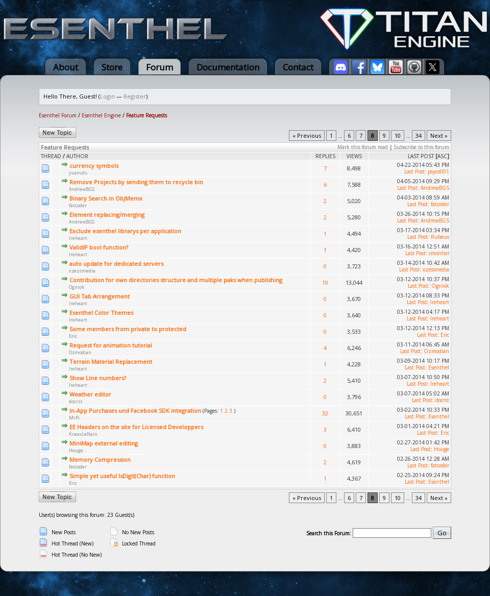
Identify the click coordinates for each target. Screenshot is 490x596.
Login (107, 96)
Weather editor (90, 394)
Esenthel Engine (101, 115)
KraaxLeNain (83, 434)
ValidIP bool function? (98, 247)
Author (77, 156)
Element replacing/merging (106, 214)
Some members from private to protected (127, 329)
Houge (76, 450)
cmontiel (439, 253)
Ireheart (78, 238)
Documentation (228, 67)
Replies (325, 156)
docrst (76, 401)
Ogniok (76, 287)
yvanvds (78, 172)
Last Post (421, 156)
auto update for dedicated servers (116, 263)
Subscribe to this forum (421, 147)
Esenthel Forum (58, 115)
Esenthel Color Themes (101, 312)
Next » (439, 135)
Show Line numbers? (97, 378)
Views (354, 156)
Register (135, 96)
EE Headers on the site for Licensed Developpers (136, 427)
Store (112, 67)
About (65, 67)
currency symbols (93, 165)
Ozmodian (80, 352)
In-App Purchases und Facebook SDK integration (135, 410)
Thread (51, 156)
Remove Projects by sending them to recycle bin (136, 182)
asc (442, 156)
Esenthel (438, 367)
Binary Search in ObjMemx (105, 198)
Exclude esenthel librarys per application (125, 231)
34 (418, 135)
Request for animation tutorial (110, 345)
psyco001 (438, 171)
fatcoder (78, 205)
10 (398, 135)
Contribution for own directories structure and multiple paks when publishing (175, 280)
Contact (298, 67)
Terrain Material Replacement (110, 361)
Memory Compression (100, 459)
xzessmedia (82, 270)
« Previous (306, 135)
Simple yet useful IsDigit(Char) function (122, 476)
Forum (159, 67)
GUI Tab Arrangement (99, 296)
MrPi (74, 417)
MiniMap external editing (103, 443)
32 (325, 413)
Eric (73, 336)
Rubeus (440, 236)
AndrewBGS (81, 189)
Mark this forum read (362, 147)
